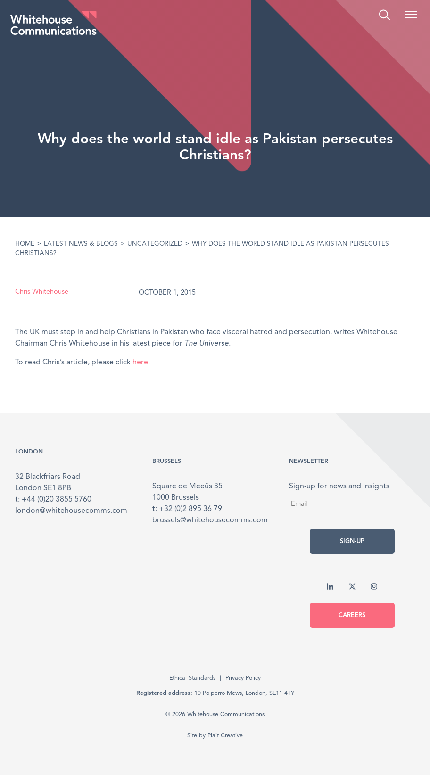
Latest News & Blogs (81, 244)
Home (24, 244)
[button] (411, 14)
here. (141, 362)
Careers (352, 615)
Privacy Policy (243, 678)
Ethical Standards (192, 678)
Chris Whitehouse (41, 292)
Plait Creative (225, 736)
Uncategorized (154, 244)
